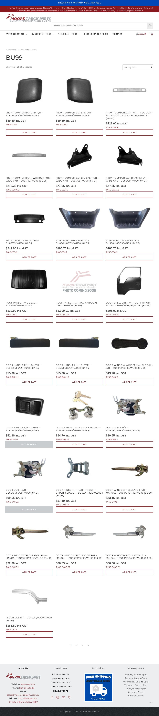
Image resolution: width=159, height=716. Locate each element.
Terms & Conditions (60, 687)
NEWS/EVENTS (60, 691)
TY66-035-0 (29, 289)
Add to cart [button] (29, 132)
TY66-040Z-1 (129, 476)
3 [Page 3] (82, 645)
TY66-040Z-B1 (79, 542)
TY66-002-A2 (129, 164)
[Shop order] (138, 67)
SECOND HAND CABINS (96, 34)
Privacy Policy (60, 674)
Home (8, 50)
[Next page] (88, 645)
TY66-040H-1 (29, 352)
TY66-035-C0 (79, 289)
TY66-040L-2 (29, 476)
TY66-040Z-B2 (129, 542)
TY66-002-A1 (79, 164)
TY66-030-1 (79, 227)
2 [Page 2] (76, 645)
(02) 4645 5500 (26, 688)
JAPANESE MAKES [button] (16, 34)
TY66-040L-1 (129, 414)
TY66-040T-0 (79, 478)
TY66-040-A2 (129, 289)
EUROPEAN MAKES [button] (43, 34)
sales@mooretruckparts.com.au (23, 695)
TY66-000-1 (29, 99)
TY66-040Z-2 (29, 542)
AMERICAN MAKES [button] (69, 34)
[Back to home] (28, 18)
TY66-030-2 (129, 227)
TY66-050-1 (29, 604)
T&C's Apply (96, 3)
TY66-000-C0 (29, 164)
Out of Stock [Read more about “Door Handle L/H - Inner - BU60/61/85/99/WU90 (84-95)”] (29, 444)
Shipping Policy (61, 683)
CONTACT (117, 34)
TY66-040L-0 (79, 414)
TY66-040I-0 (129, 352)
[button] (151, 702)
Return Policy (60, 678)
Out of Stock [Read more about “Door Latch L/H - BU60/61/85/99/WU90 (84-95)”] (29, 509)
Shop (14, 50)
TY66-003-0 (29, 227)
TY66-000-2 (79, 99)
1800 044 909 (28, 684)
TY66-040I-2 (29, 414)
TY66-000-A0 (129, 101)
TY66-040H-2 (79, 352)
